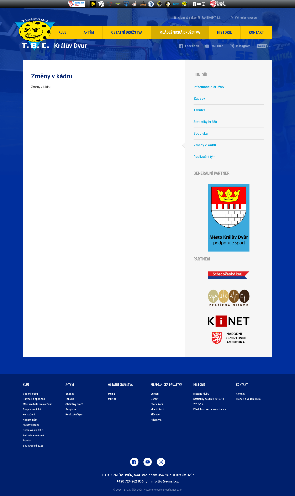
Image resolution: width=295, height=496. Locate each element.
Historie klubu (201, 393)
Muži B (112, 393)
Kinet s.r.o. (176, 489)
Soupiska (201, 133)
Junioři (155, 393)
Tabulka (199, 110)
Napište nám (30, 419)
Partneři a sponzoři (34, 399)
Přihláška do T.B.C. (33, 430)
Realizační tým (205, 157)
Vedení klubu (30, 393)
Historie (224, 32)
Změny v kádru (205, 145)
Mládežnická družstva (179, 32)
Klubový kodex (31, 425)
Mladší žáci (157, 409)
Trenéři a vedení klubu (248, 399)
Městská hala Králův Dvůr (37, 404)
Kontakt (256, 32)
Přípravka (156, 419)
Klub (62, 32)
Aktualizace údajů (33, 435)
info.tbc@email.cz (165, 481)
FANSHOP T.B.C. (211, 17)
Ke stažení (29, 414)
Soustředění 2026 (33, 445)
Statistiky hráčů (205, 122)
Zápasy (199, 99)
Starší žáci (157, 404)
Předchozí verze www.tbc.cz (209, 409)
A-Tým (89, 32)
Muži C (112, 399)
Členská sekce (187, 17)
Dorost (154, 399)
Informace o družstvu (210, 87)
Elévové (155, 414)
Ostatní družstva (126, 32)
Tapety (27, 440)
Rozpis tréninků (32, 409)
